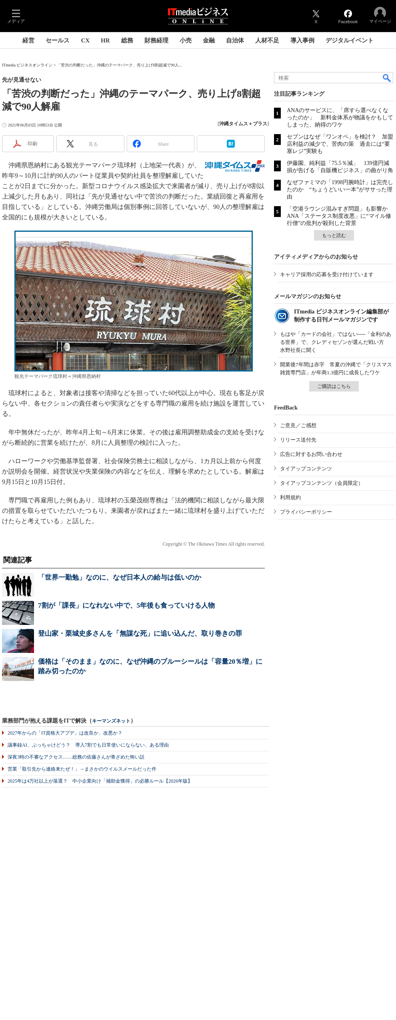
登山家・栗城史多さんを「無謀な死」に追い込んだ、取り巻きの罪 (140, 633)
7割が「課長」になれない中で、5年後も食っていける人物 (126, 605)
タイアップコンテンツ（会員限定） (321, 483)
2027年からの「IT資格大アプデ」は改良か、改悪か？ (65, 733)
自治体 (235, 40)
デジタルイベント (350, 40)
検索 (387, 77)
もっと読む (334, 235)
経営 (28, 40)
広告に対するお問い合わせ (311, 454)
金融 (209, 40)
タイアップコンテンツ (306, 469)
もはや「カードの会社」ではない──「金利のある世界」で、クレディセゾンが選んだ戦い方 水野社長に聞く (335, 342)
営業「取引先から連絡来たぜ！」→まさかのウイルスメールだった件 (82, 769)
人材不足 (267, 40)
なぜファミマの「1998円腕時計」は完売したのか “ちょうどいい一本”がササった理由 (340, 189)
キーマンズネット (111, 721)
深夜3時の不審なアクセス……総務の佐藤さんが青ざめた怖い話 (76, 757)
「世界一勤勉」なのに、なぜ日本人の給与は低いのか (119, 577)
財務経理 (156, 40)
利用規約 (290, 497)
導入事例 (302, 40)
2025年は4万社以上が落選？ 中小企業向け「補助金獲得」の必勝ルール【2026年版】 (100, 781)
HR (105, 40)
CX (85, 40)
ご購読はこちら (334, 386)
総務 (127, 40)
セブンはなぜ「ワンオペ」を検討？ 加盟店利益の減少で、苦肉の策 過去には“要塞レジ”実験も (340, 144)
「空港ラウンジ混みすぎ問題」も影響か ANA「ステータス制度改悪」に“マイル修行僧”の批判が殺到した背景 (340, 216)
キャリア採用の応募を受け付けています (327, 274)
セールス (58, 40)
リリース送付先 (298, 440)
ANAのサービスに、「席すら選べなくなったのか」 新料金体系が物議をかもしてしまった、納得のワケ (340, 117)
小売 (186, 40)
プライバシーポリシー (306, 512)
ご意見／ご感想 (298, 425)
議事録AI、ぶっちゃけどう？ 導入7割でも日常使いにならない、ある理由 (88, 745)
